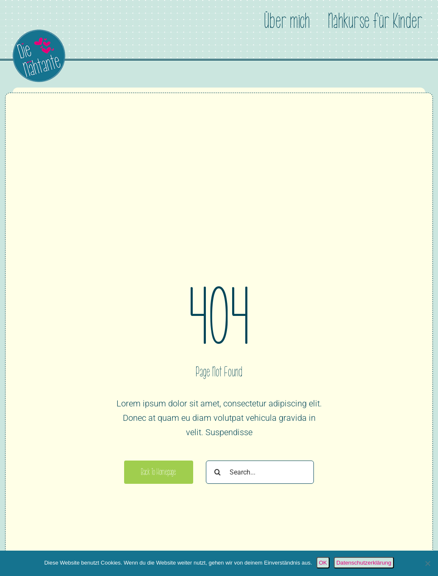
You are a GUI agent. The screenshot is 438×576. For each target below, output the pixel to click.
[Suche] (217, 472)
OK (323, 563)
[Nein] (427, 563)
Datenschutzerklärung (363, 563)
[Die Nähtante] (39, 34)
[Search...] (260, 472)
